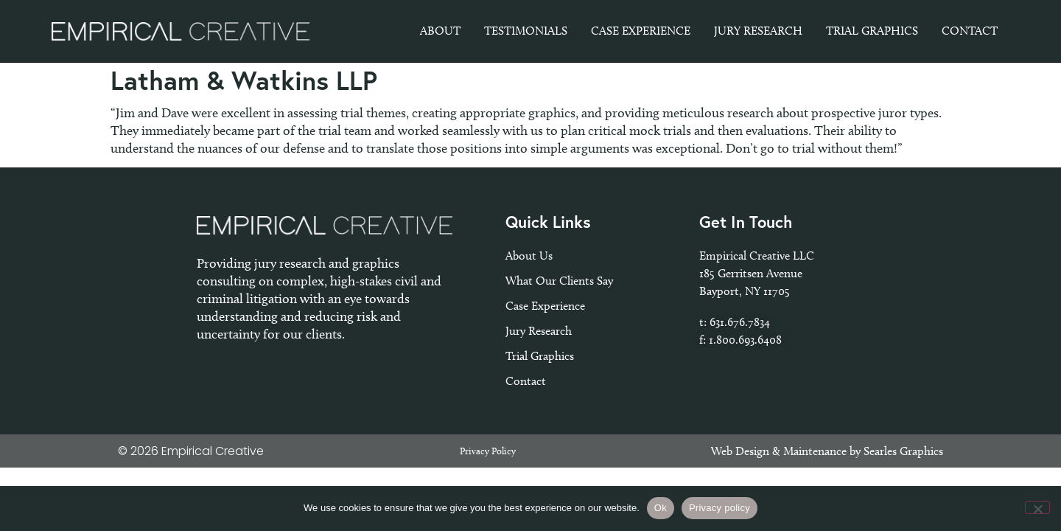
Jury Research (538, 331)
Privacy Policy (488, 451)
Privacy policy (719, 507)
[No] (1037, 507)
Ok (660, 507)
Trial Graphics (539, 356)
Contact (525, 381)
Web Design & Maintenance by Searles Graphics (827, 451)
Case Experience (545, 306)
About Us (529, 256)
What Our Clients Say (559, 281)
